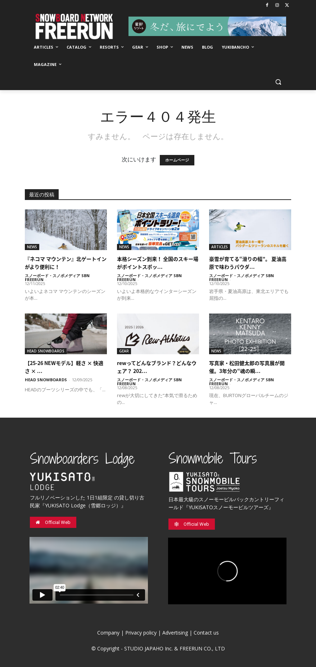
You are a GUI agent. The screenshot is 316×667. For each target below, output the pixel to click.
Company (108, 632)
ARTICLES (219, 246)
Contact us (206, 632)
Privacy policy (141, 632)
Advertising (175, 632)
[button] (278, 82)
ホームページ (177, 160)
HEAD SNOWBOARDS (45, 350)
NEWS (32, 246)
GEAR (124, 350)
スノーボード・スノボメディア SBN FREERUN (57, 277)
